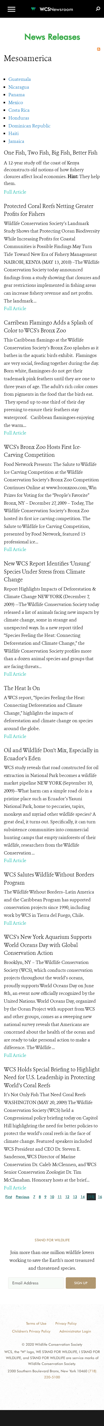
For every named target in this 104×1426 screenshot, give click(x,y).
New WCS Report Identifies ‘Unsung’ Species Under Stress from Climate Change (47, 571)
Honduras (18, 118)
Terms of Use (36, 1323)
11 (60, 1197)
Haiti (13, 133)
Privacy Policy (66, 1323)
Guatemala (19, 79)
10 (52, 1197)
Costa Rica (19, 110)
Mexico (15, 103)
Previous (22, 1197)
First (8, 1197)
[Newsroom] (52, 6)
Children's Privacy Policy (31, 1331)
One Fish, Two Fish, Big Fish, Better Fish (51, 152)
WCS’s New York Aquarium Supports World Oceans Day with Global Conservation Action (48, 945)
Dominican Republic (29, 126)
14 (83, 1197)
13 (75, 1197)
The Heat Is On (22, 688)
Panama (16, 95)
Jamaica (16, 141)
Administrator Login (75, 1331)
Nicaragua (18, 87)
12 (67, 1197)
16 (100, 1197)
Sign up (80, 1283)
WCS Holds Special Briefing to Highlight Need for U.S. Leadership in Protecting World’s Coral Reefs (52, 1077)
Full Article (15, 192)
